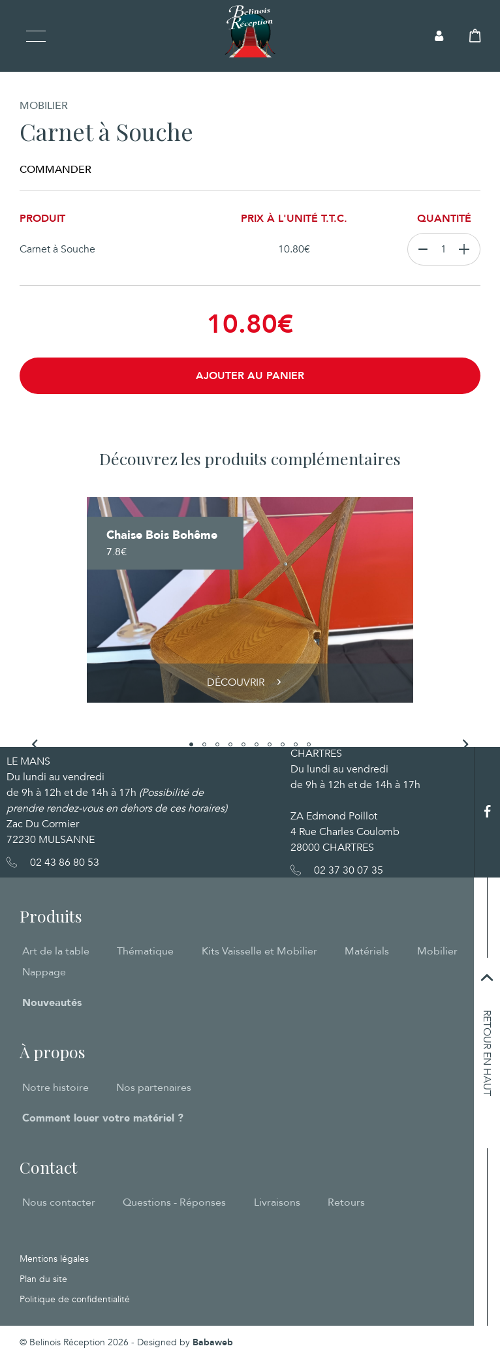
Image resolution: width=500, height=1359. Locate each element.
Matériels (367, 951)
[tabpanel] (250, 600)
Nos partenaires (153, 1087)
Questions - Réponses (174, 1202)
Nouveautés (52, 1003)
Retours (346, 1202)
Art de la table (55, 951)
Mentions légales (54, 1259)
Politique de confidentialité (75, 1299)
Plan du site (43, 1279)
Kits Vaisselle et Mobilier (259, 951)
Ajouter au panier (250, 376)
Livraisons (277, 1202)
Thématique (145, 951)
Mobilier (437, 951)
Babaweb (213, 1342)
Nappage (44, 972)
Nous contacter (58, 1202)
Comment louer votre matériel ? (102, 1118)
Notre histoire (55, 1087)
